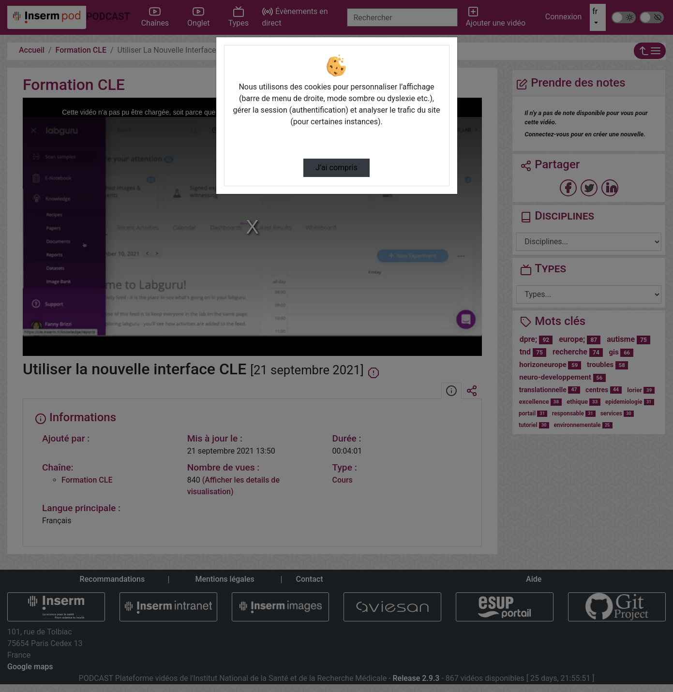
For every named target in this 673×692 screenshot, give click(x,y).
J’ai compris (336, 167)
